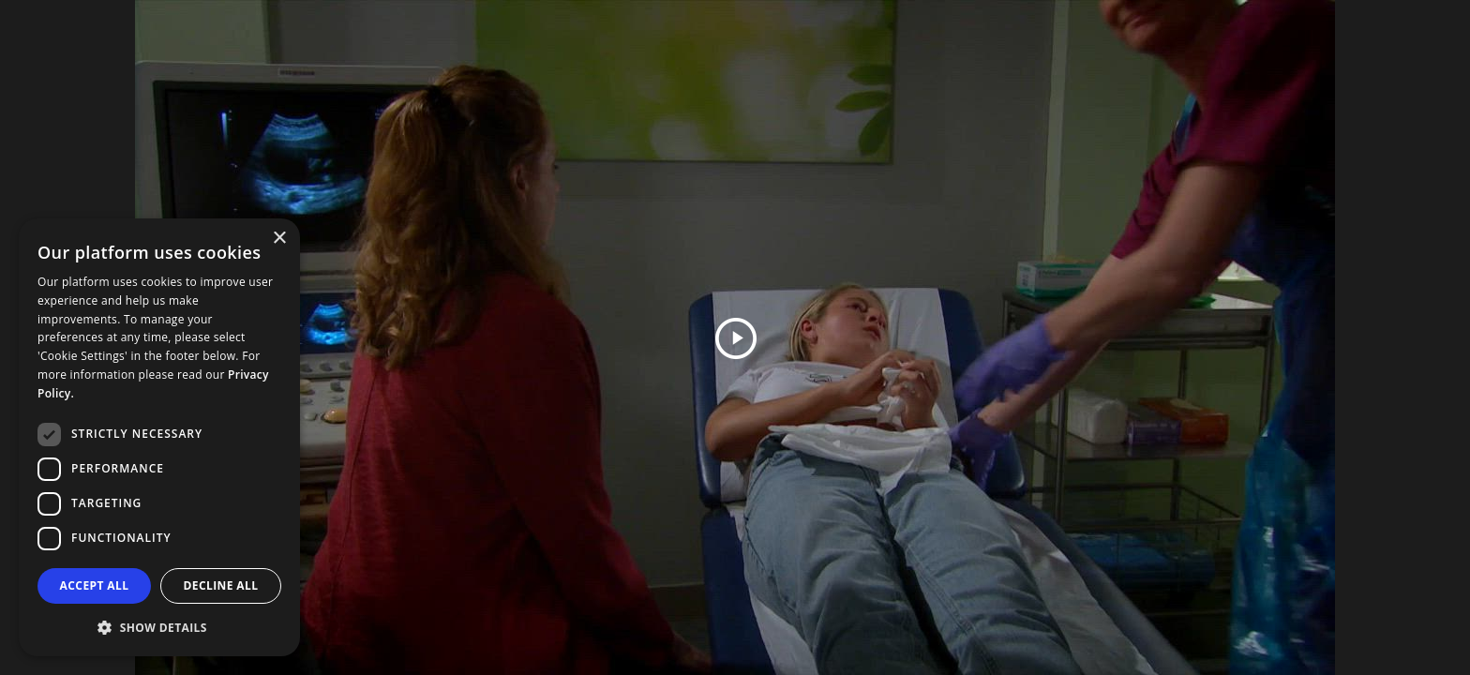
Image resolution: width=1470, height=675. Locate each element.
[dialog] (159, 437)
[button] (159, 627)
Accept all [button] (94, 585)
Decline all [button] (221, 585)
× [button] (279, 239)
